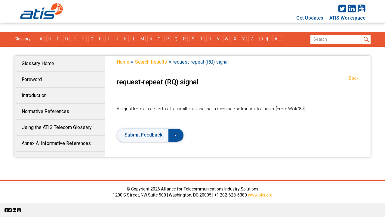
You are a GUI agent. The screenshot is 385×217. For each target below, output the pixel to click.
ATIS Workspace (347, 18)
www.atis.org (260, 195)
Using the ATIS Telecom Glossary (57, 127)
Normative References (45, 111)
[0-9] (263, 38)
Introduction (34, 95)
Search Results (151, 62)
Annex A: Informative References (56, 143)
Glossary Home (38, 63)
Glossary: (23, 38)
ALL (278, 38)
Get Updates (309, 18)
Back (354, 78)
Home (123, 62)
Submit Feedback (151, 135)
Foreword (32, 79)
